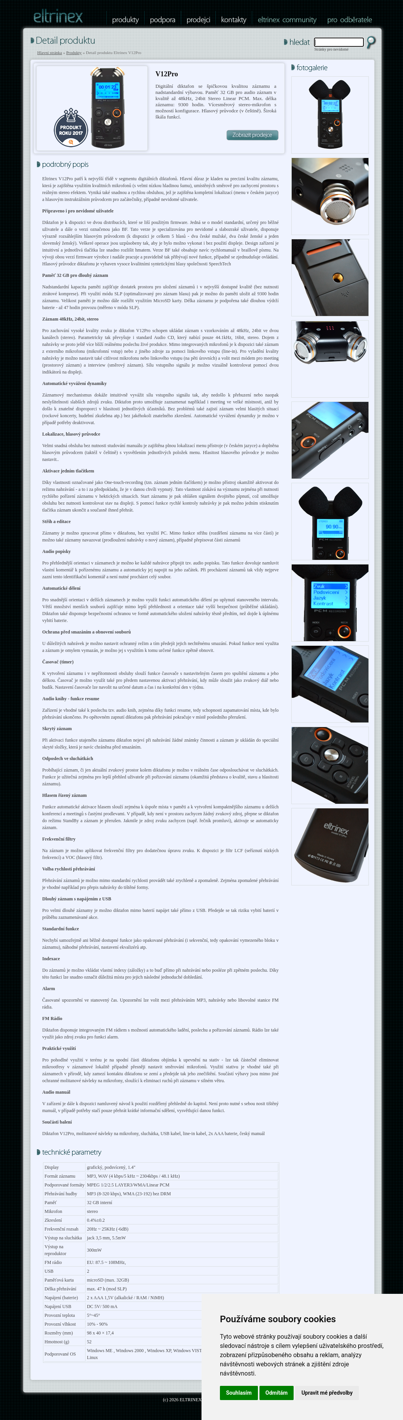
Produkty (73, 52)
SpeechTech (220, 264)
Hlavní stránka (49, 52)
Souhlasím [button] (239, 1393)
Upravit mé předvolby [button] (326, 1393)
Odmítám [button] (277, 1393)
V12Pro (166, 74)
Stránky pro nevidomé (331, 49)
